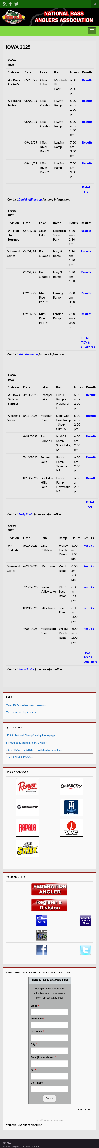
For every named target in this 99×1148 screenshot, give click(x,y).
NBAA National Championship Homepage (30, 735)
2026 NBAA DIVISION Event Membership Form (34, 749)
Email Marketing (43, 1120)
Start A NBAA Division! (20, 757)
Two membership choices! (21, 712)
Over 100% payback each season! (26, 705)
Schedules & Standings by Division (26, 742)
